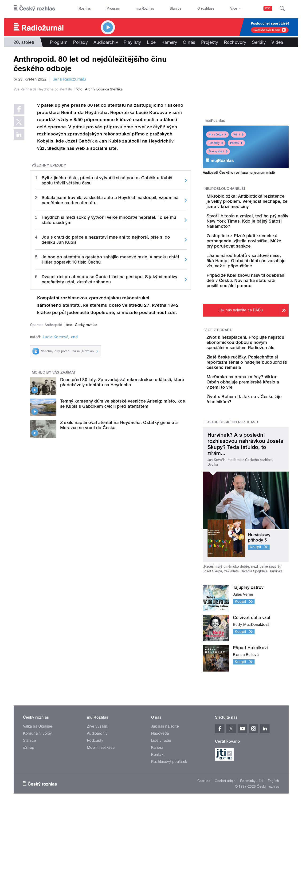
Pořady (80, 42)
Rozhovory (235, 42)
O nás (189, 42)
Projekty (209, 42)
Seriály (259, 42)
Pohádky (215, 143)
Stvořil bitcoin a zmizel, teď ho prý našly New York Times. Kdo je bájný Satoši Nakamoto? (260, 234)
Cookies (203, 850)
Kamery (169, 42)
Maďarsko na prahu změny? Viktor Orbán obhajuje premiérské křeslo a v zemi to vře (260, 441)
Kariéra (157, 816)
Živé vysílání (217, 151)
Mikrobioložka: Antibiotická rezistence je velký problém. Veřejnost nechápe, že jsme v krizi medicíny (258, 206)
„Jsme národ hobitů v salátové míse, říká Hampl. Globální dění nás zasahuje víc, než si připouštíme (258, 286)
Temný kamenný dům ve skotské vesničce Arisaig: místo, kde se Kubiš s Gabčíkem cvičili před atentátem (122, 588)
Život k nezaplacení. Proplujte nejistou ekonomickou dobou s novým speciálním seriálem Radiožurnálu (255, 384)
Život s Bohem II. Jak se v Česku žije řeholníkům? (258, 461)
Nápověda (160, 802)
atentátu (72, 405)
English (273, 850)
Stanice (175, 8)
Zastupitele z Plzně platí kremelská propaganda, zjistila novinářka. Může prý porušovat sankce (260, 259)
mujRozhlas (145, 8)
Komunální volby (37, 802)
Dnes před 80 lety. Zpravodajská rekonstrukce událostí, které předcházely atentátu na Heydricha (122, 567)
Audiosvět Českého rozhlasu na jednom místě (239, 173)
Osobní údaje (225, 850)
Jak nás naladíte (165, 795)
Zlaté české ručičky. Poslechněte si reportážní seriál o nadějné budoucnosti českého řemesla (259, 414)
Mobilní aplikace (101, 816)
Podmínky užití (251, 850)
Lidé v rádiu (161, 809)
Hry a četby (217, 134)
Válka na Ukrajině (37, 795)
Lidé (151, 42)
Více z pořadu (218, 366)
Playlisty (132, 42)
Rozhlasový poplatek (169, 830)
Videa (277, 42)
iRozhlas (84, 8)
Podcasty (95, 809)
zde (172, 412)
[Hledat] (282, 8)
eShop (28, 816)
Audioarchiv (106, 42)
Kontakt (158, 823)
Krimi (238, 134)
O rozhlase (206, 8)
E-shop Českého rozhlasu (231, 491)
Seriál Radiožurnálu (69, 79)
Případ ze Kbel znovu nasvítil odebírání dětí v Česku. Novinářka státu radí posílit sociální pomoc (260, 314)
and (74, 521)
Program (113, 8)
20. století (24, 42)
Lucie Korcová (55, 521)
